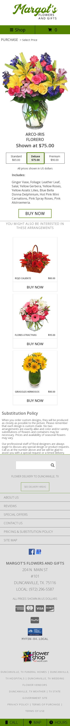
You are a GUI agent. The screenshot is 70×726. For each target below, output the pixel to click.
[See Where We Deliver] (35, 486)
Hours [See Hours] (58, 722)
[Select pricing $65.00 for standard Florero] (16, 158)
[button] (35, 632)
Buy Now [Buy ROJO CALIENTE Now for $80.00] (35, 287)
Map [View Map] (35, 722)
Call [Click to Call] (11, 722)
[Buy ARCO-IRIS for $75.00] (35, 213)
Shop (17, 30)
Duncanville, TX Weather (27, 691)
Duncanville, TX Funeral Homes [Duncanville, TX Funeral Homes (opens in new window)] (24, 672)
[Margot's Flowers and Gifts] (35, 20)
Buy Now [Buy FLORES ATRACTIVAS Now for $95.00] (35, 343)
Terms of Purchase (46, 704)
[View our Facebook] (32, 553)
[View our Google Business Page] (38, 553)
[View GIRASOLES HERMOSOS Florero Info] (35, 370)
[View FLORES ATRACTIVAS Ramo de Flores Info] (35, 314)
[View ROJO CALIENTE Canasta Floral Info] (35, 257)
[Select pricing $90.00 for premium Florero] (54, 158)
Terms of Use (35, 711)
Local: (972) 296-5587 (35, 589)
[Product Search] (36, 465)
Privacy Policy (18, 704)
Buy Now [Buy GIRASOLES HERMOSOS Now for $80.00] (35, 400)
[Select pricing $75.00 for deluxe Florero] (35, 158)
